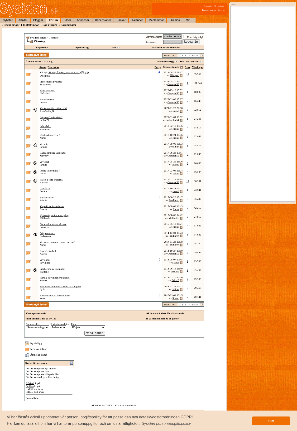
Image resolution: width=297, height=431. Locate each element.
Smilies (30, 386)
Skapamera (46, 84)
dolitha (175, 289)
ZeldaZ (44, 280)
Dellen (43, 191)
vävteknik (45, 259)
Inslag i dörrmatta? (50, 170)
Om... (189, 20)
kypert (175, 262)
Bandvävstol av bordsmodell (55, 295)
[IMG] (29, 388)
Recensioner (103, 20)
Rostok (43, 209)
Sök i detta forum (189, 61)
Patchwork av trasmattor (53, 268)
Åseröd (44, 253)
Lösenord (151, 41)
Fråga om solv (47, 233)
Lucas (176, 209)
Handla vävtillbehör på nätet (55, 277)
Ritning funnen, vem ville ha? (64, 72)
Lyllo (42, 289)
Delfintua (45, 75)
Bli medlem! (219, 6)
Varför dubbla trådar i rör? (53, 108)
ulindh (175, 146)
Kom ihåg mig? (193, 37)
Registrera (42, 47)
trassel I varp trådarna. (51, 179)
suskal (175, 110)
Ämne (42, 67)
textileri (175, 271)
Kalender (137, 20)
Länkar (121, 20)
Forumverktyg (165, 61)
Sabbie (43, 200)
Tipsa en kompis (209, 10)
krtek (42, 298)
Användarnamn (154, 36)
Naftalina (45, 93)
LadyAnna (45, 236)
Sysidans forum (38, 37)
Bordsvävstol (47, 197)
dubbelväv (45, 126)
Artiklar (23, 20)
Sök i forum (50, 25)
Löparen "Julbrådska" (51, 117)
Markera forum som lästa (166, 47)
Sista (195, 55)
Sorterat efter (33, 324)
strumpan (45, 128)
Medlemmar (156, 20)
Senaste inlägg (171, 66)
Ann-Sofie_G (47, 111)
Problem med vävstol (51, 81)
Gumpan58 (173, 84)
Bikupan (174, 75)
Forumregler (68, 25)
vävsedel (44, 161)
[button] (166, 423)
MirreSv (44, 155)
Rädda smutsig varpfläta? (53, 152)
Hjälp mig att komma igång (54, 215)
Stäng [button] (271, 420)
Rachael (44, 182)
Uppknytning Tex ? (50, 134)
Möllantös (45, 218)
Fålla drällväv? (48, 90)
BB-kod (30, 383)
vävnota (44, 143)
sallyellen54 (173, 119)
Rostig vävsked (48, 251)
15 (187, 74)
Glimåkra (45, 188)
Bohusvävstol (47, 99)
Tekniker (53, 37)
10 (187, 181)
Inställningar (31, 25)
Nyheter (8, 20)
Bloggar (38, 20)
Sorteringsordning (60, 324)
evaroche (44, 226)
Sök (114, 47)
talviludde (45, 262)
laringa (43, 146)
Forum (53, 20)
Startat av (53, 67)
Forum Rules (32, 398)
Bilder (67, 20)
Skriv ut (221, 10)
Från (73, 324)
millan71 (44, 120)
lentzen (44, 102)
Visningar (197, 67)
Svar (187, 67)
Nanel (43, 137)
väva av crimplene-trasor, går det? (58, 241)
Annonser (83, 20)
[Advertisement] (261, 56)
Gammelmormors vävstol (53, 224)
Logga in (208, 6)
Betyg (158, 67)
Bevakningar (11, 25)
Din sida (175, 20)
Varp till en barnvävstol (52, 206)
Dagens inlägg (81, 47)
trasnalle (44, 271)
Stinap (175, 298)
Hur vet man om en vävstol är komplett (60, 286)
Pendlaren (174, 200)
